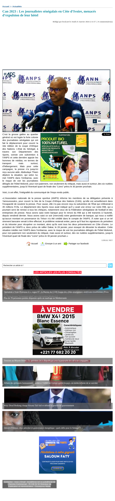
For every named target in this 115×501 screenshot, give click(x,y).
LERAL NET (107, 240)
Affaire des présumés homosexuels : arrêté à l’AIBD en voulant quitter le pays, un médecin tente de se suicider (50, 383)
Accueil (5, 6)
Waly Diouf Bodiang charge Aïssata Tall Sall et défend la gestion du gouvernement (38, 405)
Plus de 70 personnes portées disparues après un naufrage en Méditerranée (35, 298)
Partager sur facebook (77, 243)
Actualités (17, 6)
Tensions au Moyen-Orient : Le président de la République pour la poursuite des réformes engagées (45, 360)
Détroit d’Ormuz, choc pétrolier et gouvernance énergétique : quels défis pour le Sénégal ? (41, 428)
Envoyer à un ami (50, 243)
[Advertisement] (57, 47)
